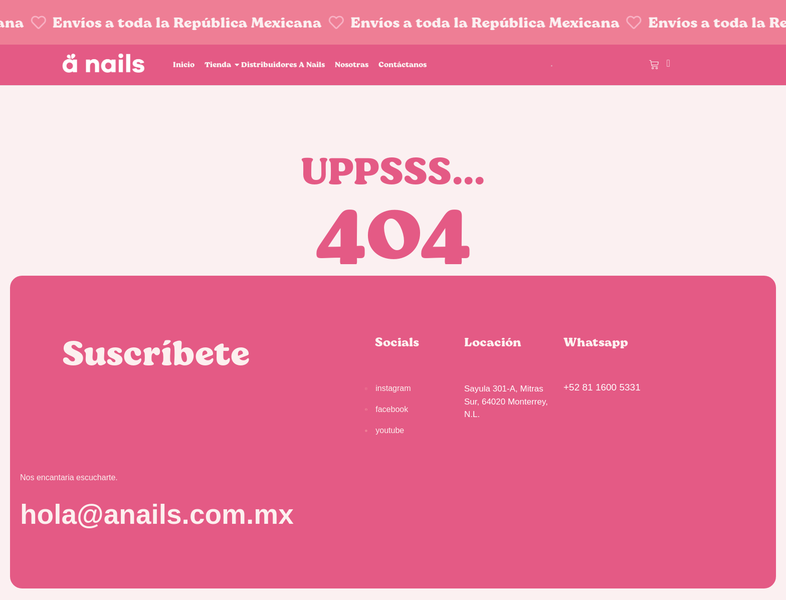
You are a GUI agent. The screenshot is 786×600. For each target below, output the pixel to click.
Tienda (219, 64)
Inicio (183, 64)
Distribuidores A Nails (283, 64)
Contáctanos (402, 64)
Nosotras (351, 64)
